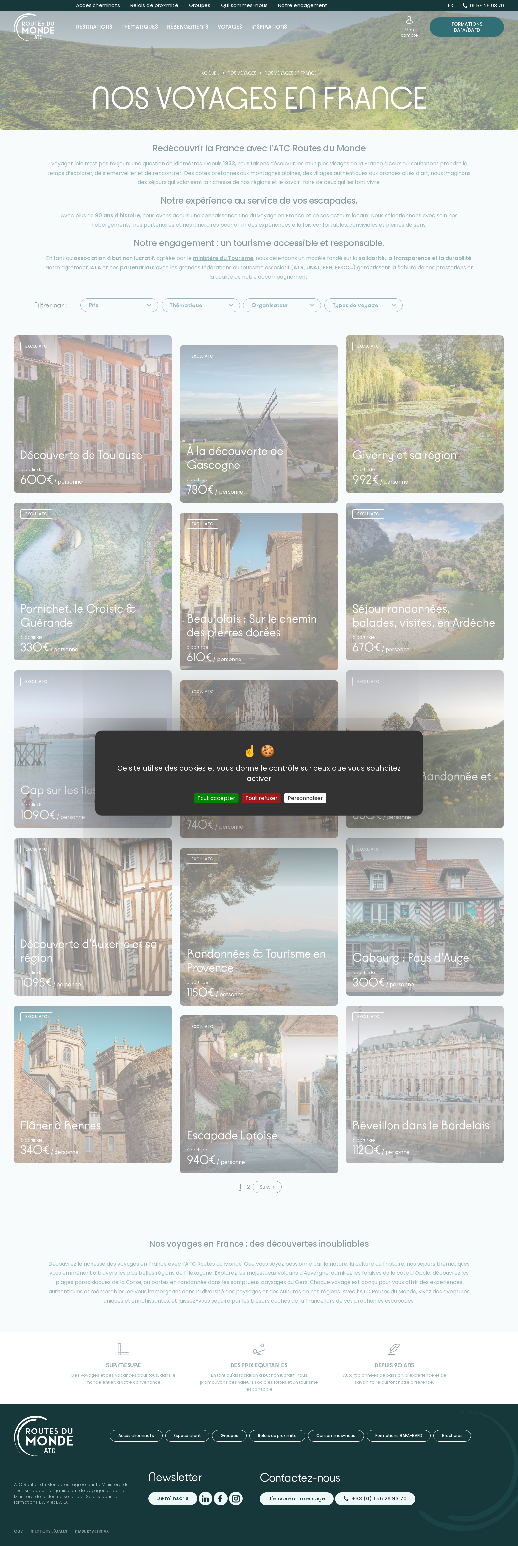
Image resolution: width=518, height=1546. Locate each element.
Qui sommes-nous (244, 5)
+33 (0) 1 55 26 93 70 (375, 1498)
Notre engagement (302, 5)
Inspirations (269, 27)
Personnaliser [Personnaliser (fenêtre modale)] (305, 798)
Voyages (230, 27)
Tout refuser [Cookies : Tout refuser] (261, 798)
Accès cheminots (98, 5)
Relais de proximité (154, 5)
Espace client (187, 1435)
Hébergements (187, 27)
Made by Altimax (92, 1531)
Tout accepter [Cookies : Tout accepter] (216, 798)
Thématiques (140, 27)
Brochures (452, 1435)
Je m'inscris (173, 1498)
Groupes (199, 5)
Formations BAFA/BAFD (467, 27)
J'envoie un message (296, 1498)
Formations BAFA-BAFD (398, 1435)
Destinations (94, 27)
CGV (18, 1531)
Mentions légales (49, 1531)
